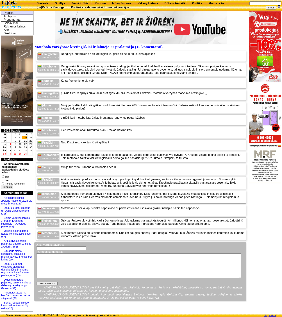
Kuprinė (100, 3)
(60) (10, 259)
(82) (11, 226)
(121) (19, 203)
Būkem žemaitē (174, 3)
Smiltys (60, 3)
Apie (7, 29)
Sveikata (42, 3)
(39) (13, 288)
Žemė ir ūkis (80, 3)
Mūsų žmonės (121, 3)
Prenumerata (12, 19)
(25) (10, 308)
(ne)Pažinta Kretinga (51, 7)
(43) (18, 275)
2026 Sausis (12, 130)
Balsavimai (11, 23)
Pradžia (8, 12)
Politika (197, 3)
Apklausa (10, 159)
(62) (15, 246)
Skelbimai (10, 33)
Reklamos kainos (15, 26)
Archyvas (10, 16)
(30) (14, 298)
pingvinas (270, 315)
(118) (4, 213)
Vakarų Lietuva (148, 3)
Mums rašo (216, 3)
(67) (3, 236)
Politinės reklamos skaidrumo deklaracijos (100, 7)
